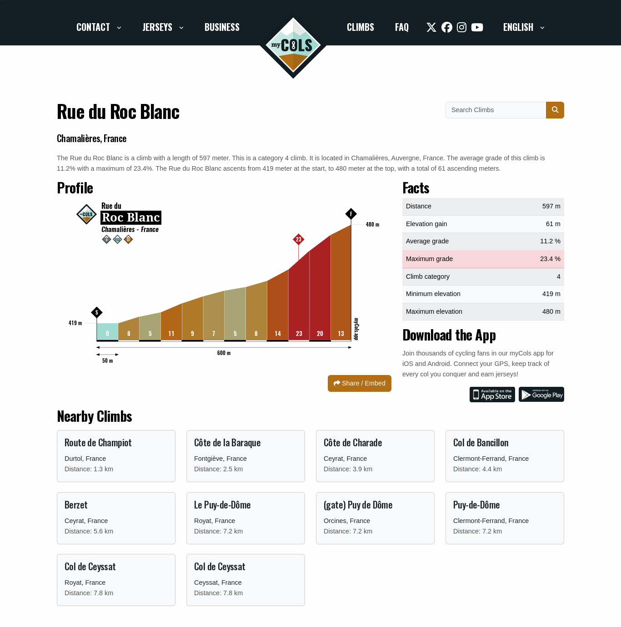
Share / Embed (360, 383)
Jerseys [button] (158, 27)
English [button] (519, 27)
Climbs (360, 27)
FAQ (402, 27)
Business (222, 27)
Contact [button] (94, 27)
